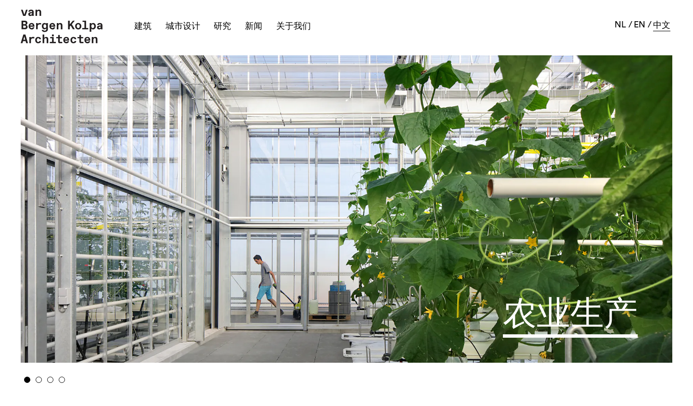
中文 (661, 25)
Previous (92, 205)
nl (620, 24)
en (639, 24)
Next (600, 205)
